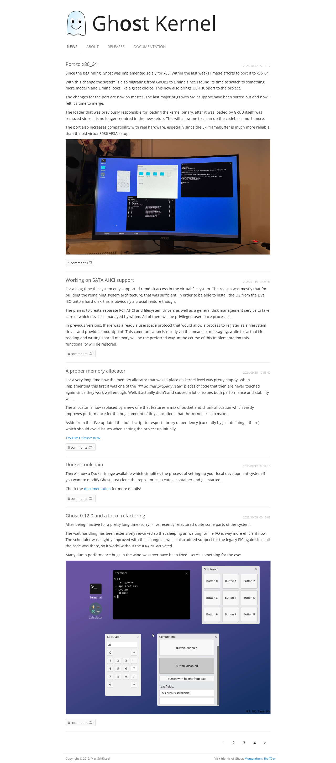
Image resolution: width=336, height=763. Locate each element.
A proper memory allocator (95, 371)
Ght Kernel (144, 23)
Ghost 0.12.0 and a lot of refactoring (105, 515)
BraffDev (270, 758)
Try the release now (83, 437)
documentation (97, 488)
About (92, 46)
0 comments (77, 354)
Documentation (150, 46)
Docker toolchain (84, 464)
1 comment (77, 263)
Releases (116, 46)
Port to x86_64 (81, 64)
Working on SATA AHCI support (100, 280)
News (72, 46)
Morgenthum (253, 758)
